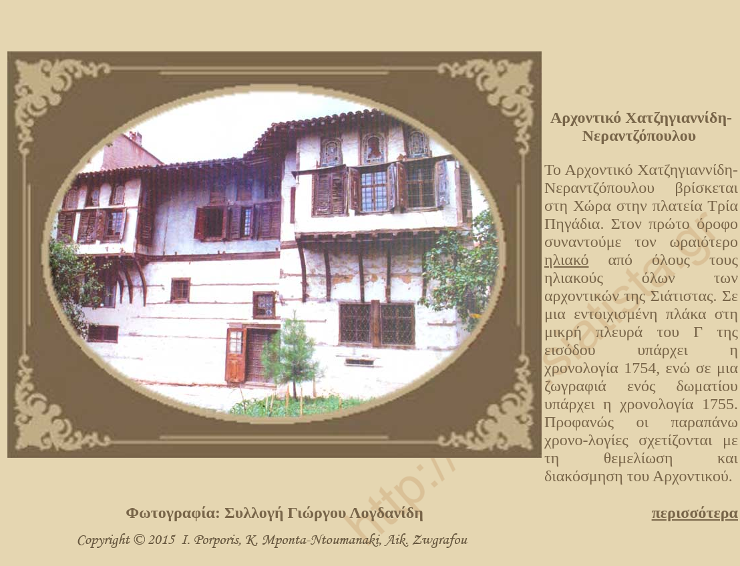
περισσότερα (695, 512)
